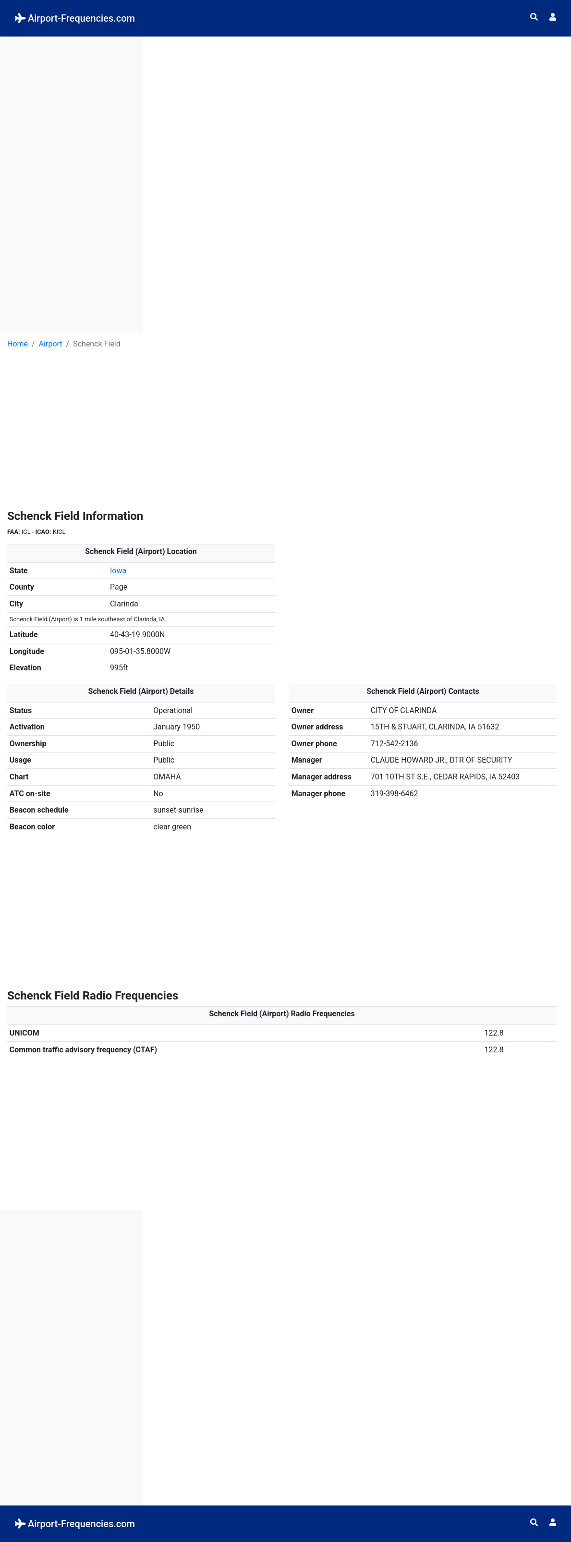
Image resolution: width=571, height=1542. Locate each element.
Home (17, 343)
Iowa (118, 570)
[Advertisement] (71, 181)
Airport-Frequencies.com (75, 18)
